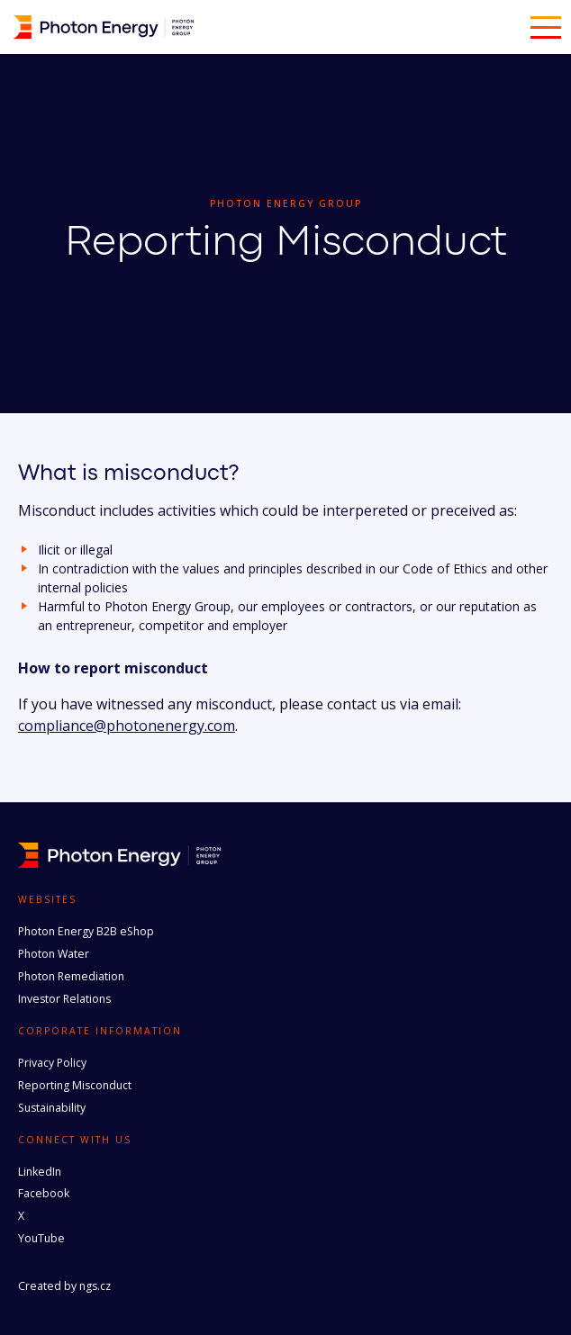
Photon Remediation (71, 976)
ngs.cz (95, 1286)
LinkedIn (39, 1171)
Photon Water (53, 953)
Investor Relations (64, 998)
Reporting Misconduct (74, 1085)
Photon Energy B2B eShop (86, 931)
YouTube (41, 1238)
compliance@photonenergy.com (126, 725)
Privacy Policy (52, 1062)
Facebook (43, 1193)
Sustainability (52, 1107)
